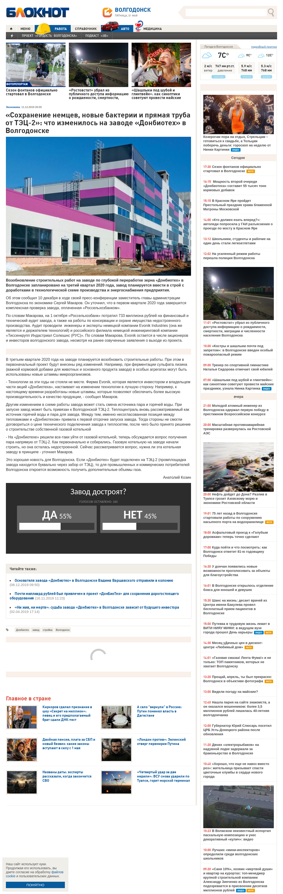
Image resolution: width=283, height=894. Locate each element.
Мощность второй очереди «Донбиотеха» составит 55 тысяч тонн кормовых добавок (234, 186)
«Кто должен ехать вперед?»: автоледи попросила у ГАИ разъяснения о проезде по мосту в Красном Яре (238, 224)
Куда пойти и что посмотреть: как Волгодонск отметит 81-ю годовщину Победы (235, 551)
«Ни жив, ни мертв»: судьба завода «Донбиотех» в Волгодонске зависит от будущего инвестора (97, 607)
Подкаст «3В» (96, 35)
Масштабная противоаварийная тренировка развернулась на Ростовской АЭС (237, 429)
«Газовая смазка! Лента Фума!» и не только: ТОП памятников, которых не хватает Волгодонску (237, 662)
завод (35, 629)
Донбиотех (22, 629)
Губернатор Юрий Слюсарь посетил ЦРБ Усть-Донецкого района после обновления (237, 730)
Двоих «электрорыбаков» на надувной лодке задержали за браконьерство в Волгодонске (231, 749)
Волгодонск (63, 629)
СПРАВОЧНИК (86, 29)
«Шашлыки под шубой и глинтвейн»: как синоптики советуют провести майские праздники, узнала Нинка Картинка (238, 384)
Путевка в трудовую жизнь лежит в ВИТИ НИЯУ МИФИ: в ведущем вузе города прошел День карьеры (236, 628)
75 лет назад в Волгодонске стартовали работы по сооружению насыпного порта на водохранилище (233, 517)
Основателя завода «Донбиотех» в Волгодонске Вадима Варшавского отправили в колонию (94, 580)
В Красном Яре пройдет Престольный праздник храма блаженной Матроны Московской (237, 205)
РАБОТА (51, 28)
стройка (47, 629)
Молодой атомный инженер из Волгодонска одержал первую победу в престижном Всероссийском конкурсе (236, 410)
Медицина (148, 28)
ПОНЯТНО (35, 885)
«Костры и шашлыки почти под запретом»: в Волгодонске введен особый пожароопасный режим (238, 350)
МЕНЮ (25, 29)
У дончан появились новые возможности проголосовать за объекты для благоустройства (236, 571)
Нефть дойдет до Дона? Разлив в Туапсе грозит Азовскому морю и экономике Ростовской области (235, 498)
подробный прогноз (264, 46)
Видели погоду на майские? (235, 692)
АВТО (115, 28)
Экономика (13, 107)
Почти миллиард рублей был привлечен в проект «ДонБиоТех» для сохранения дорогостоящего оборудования (94, 595)
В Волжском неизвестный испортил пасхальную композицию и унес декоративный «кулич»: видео (237, 835)
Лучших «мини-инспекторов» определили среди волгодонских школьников (231, 854)
